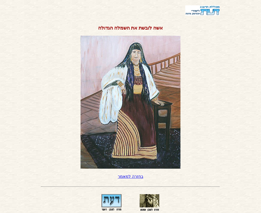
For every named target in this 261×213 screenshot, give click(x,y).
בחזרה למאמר (130, 176)
